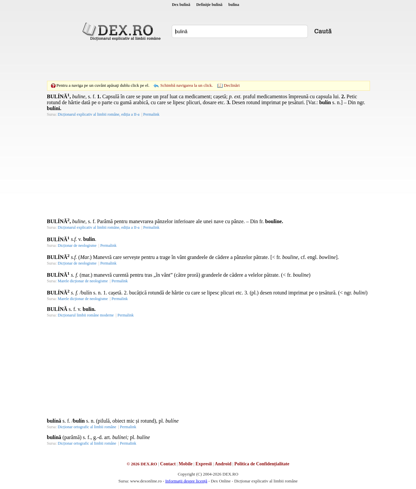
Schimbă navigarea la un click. (186, 85)
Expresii (203, 463)
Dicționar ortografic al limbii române (87, 427)
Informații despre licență (186, 480)
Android (223, 463)
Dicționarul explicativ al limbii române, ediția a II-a (99, 114)
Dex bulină (181, 4)
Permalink (151, 114)
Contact (168, 463)
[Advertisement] (208, 61)
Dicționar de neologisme (77, 245)
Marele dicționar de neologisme (83, 281)
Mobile (185, 463)
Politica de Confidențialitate (261, 463)
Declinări (232, 85)
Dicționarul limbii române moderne (86, 315)
